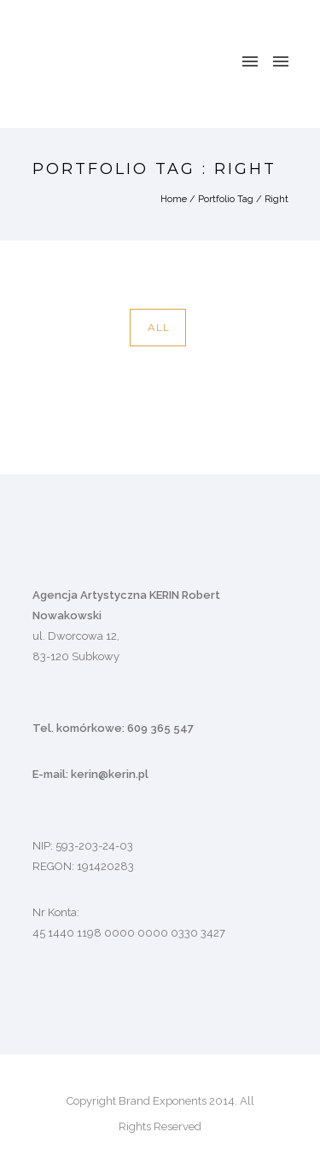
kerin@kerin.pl (109, 774)
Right (276, 199)
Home (173, 199)
